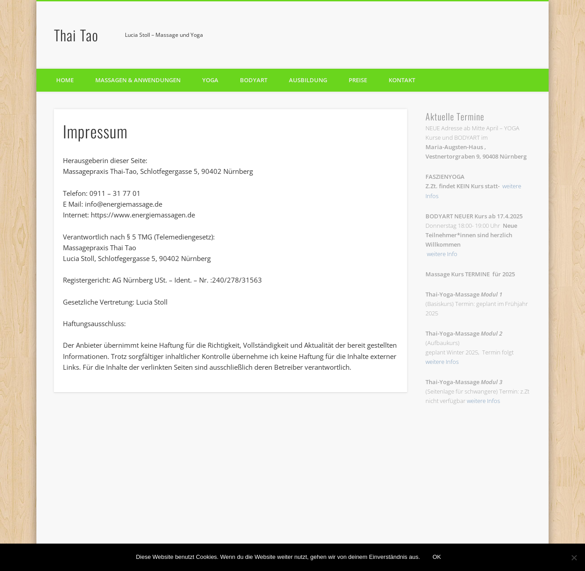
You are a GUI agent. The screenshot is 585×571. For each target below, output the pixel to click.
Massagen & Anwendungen (138, 80)
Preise (358, 80)
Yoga (210, 80)
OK (437, 556)
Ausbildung (308, 80)
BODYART (253, 80)
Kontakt (402, 80)
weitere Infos (442, 362)
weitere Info (442, 254)
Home (65, 80)
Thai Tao (76, 34)
